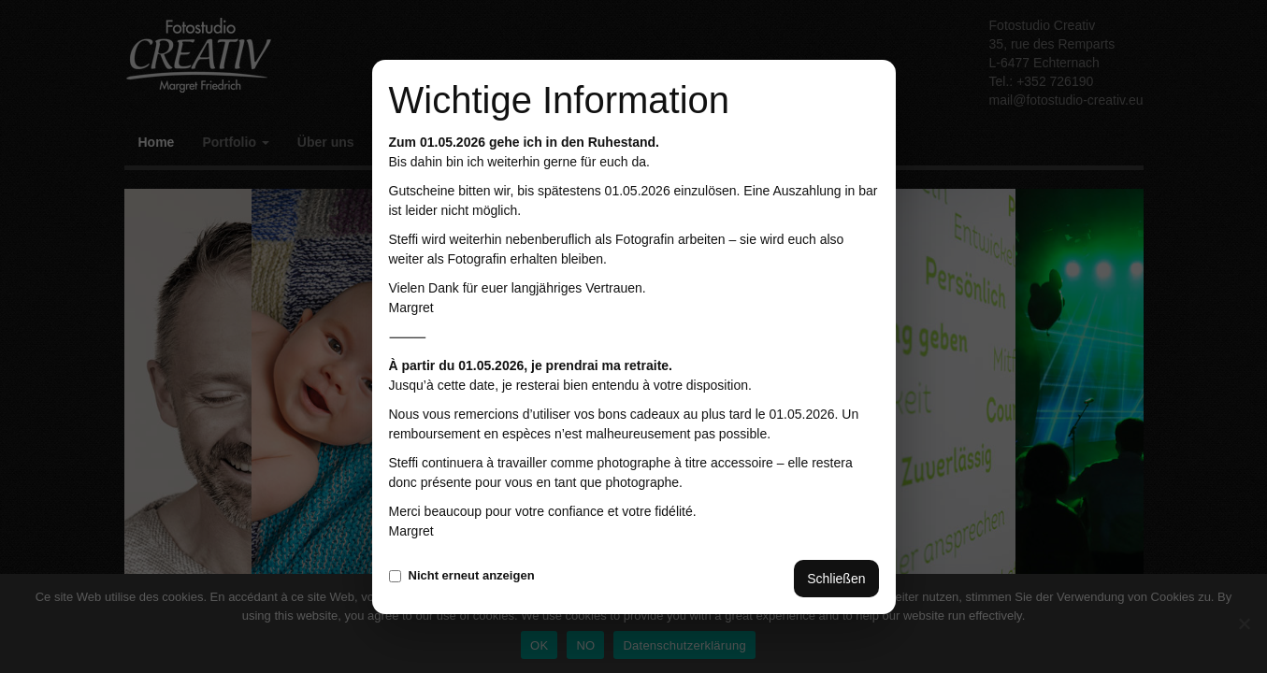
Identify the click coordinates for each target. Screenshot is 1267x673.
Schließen (836, 578)
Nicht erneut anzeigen (462, 575)
